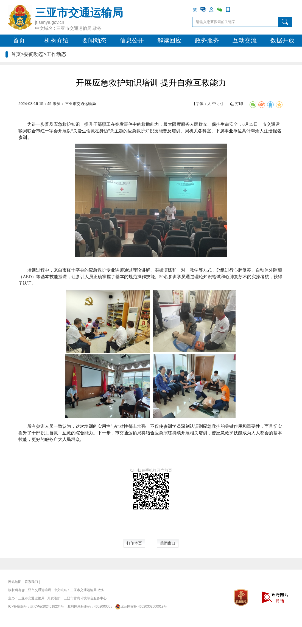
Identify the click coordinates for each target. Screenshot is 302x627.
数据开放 (282, 40)
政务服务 (207, 40)
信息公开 (132, 40)
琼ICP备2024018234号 (47, 606)
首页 (19, 40)
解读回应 (169, 40)
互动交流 (245, 40)
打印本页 (134, 543)
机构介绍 (56, 40)
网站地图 (14, 582)
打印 (236, 103)
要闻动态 (94, 40)
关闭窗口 (167, 543)
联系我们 (31, 582)
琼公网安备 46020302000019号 (140, 606)
